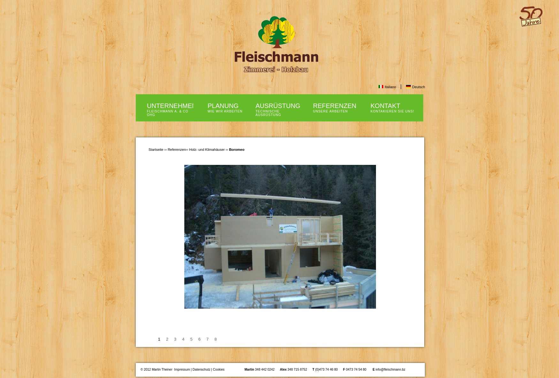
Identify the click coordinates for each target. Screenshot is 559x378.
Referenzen (177, 149)
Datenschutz (202, 369)
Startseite (156, 149)
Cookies (219, 369)
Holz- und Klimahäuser (207, 149)
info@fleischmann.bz (390, 369)
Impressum (182, 369)
